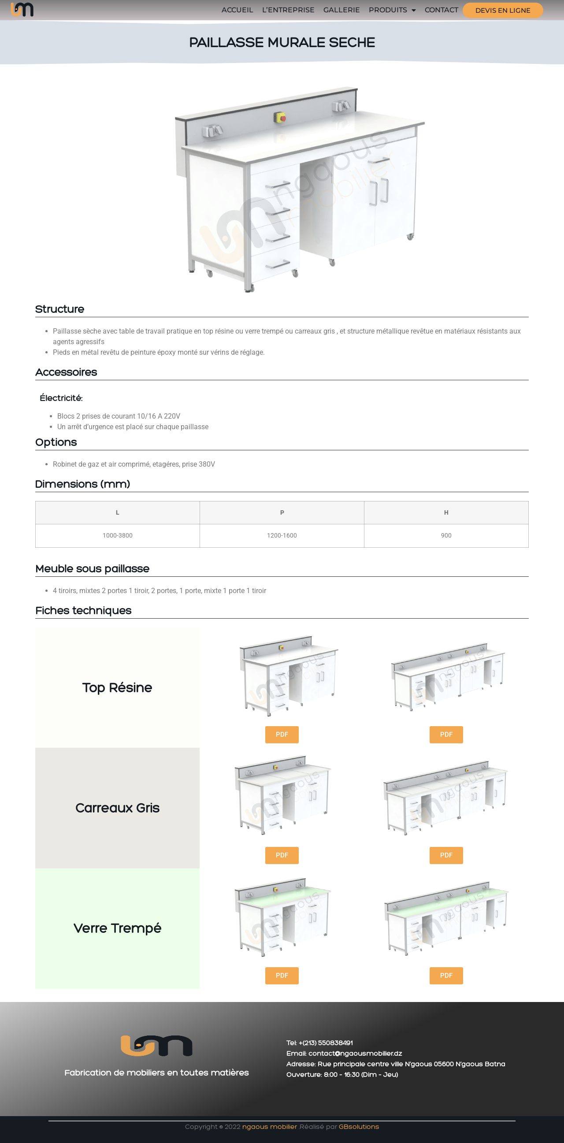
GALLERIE (341, 10)
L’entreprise (288, 10)
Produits (392, 10)
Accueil (237, 10)
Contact (441, 10)
